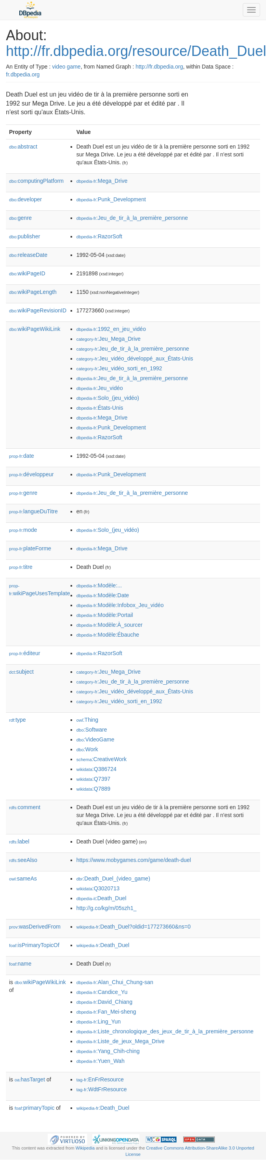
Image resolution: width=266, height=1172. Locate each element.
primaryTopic (34, 1108)
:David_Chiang (104, 1002)
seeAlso (23, 860)
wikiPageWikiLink (34, 329)
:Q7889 (93, 789)
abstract (23, 146)
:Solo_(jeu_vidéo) (107, 398)
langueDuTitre (33, 511)
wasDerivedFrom (35, 926)
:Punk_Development (111, 199)
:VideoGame (95, 739)
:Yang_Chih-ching (108, 1051)
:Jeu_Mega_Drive (108, 339)
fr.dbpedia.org (23, 74)
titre (20, 567)
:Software (91, 729)
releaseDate (28, 255)
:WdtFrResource (101, 1089)
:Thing (87, 720)
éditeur (24, 653)
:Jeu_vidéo (99, 388)
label (19, 841)
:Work (87, 749)
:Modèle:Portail (104, 615)
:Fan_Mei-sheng (106, 1012)
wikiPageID (27, 273)
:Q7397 (93, 779)
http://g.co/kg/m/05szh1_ (106, 908)
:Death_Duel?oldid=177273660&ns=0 (133, 926)
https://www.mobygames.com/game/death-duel (133, 860)
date (21, 456)
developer (25, 199)
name (20, 963)
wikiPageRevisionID (38, 310)
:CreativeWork (101, 759)
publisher (24, 236)
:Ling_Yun (98, 1021)
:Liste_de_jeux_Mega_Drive (120, 1041)
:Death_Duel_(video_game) (113, 878)
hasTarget (30, 1079)
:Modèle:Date (102, 595)
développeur (31, 474)
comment (24, 807)
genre (20, 218)
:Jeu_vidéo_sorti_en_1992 (119, 368)
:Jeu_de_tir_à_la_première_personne (132, 218)
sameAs (23, 878)
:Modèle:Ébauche (107, 635)
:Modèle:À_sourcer (109, 625)
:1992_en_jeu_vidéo (111, 329)
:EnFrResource (100, 1079)
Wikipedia (85, 1148)
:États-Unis (99, 408)
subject (21, 672)
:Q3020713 (98, 888)
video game (66, 66)
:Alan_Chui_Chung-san (114, 982)
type (17, 720)
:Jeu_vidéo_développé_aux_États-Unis (134, 358)
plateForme (30, 548)
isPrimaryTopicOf (34, 945)
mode (23, 530)
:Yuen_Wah (100, 1061)
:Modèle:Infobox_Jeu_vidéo (120, 605)
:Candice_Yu (102, 992)
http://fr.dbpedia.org (159, 66)
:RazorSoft (99, 236)
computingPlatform (36, 181)
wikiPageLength (33, 292)
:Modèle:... (99, 585)
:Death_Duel (101, 898)
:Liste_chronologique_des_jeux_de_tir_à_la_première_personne (165, 1031)
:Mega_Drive (102, 181)
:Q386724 (96, 769)
